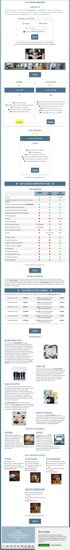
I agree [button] (40, 545)
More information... (11, 468)
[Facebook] (43, 23)
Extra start (19, 90)
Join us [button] (35, 74)
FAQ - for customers (12, 535)
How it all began (18, 532)
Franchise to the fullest (35, 138)
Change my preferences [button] (56, 545)
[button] (51, 121)
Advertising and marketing (18, 537)
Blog (18, 539)
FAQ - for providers (24, 535)
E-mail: (26, 28)
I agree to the (35, 31)
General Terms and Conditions (18, 534)
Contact (18, 540)
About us (18, 530)
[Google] (26, 23)
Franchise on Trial (50, 90)
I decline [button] (46, 545)
